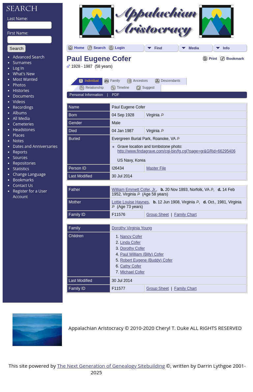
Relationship (92, 87)
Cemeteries (23, 124)
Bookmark (235, 58)
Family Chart (185, 214)
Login (120, 48)
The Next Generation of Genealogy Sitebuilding (111, 365)
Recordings (23, 107)
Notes (18, 141)
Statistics (21, 169)
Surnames (22, 62)
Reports (20, 152)
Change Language (29, 174)
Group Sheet (157, 214)
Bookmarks (23, 180)
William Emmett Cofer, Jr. (134, 189)
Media (194, 48)
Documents (23, 96)
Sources (20, 157)
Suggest (145, 87)
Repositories (24, 163)
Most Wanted (25, 79)
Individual (88, 81)
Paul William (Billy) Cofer (142, 254)
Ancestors (137, 81)
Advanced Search (28, 57)
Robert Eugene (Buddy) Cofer (146, 260)
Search (100, 48)
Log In (18, 68)
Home (79, 48)
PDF (115, 95)
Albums (20, 113)
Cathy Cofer (130, 266)
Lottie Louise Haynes (130, 202)
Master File (156, 168)
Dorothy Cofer (132, 248)
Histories (21, 90)
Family (112, 81)
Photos (19, 85)
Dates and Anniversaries (35, 146)
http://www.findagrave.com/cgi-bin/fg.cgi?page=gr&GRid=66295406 (176, 151)
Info (226, 48)
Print (213, 58)
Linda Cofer (130, 242)
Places (18, 135)
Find (158, 48)
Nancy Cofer (131, 236)
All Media (21, 118)
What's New (24, 74)
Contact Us (23, 185)
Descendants (167, 81)
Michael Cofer (132, 272)
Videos (19, 101)
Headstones (24, 129)
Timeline (120, 87)
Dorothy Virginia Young (132, 228)
